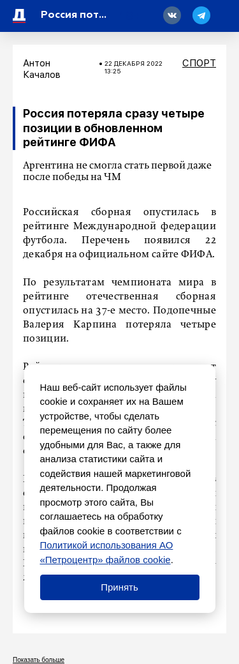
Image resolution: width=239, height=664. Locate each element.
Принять (119, 587)
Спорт (199, 63)
